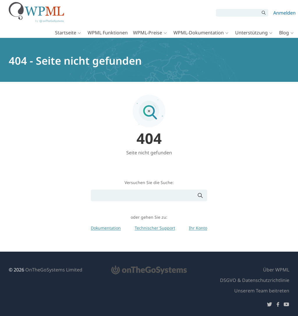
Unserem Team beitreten (261, 290)
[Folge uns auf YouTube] (286, 305)
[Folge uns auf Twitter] (269, 305)
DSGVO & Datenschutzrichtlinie (254, 280)
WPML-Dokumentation (198, 32)
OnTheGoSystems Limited (53, 269)
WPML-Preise (147, 32)
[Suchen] (238, 13)
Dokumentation (106, 228)
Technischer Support (155, 228)
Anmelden (284, 13)
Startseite (65, 32)
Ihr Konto (198, 228)
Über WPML (276, 269)
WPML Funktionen (108, 32)
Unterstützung (251, 32)
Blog (284, 32)
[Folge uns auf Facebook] (278, 305)
